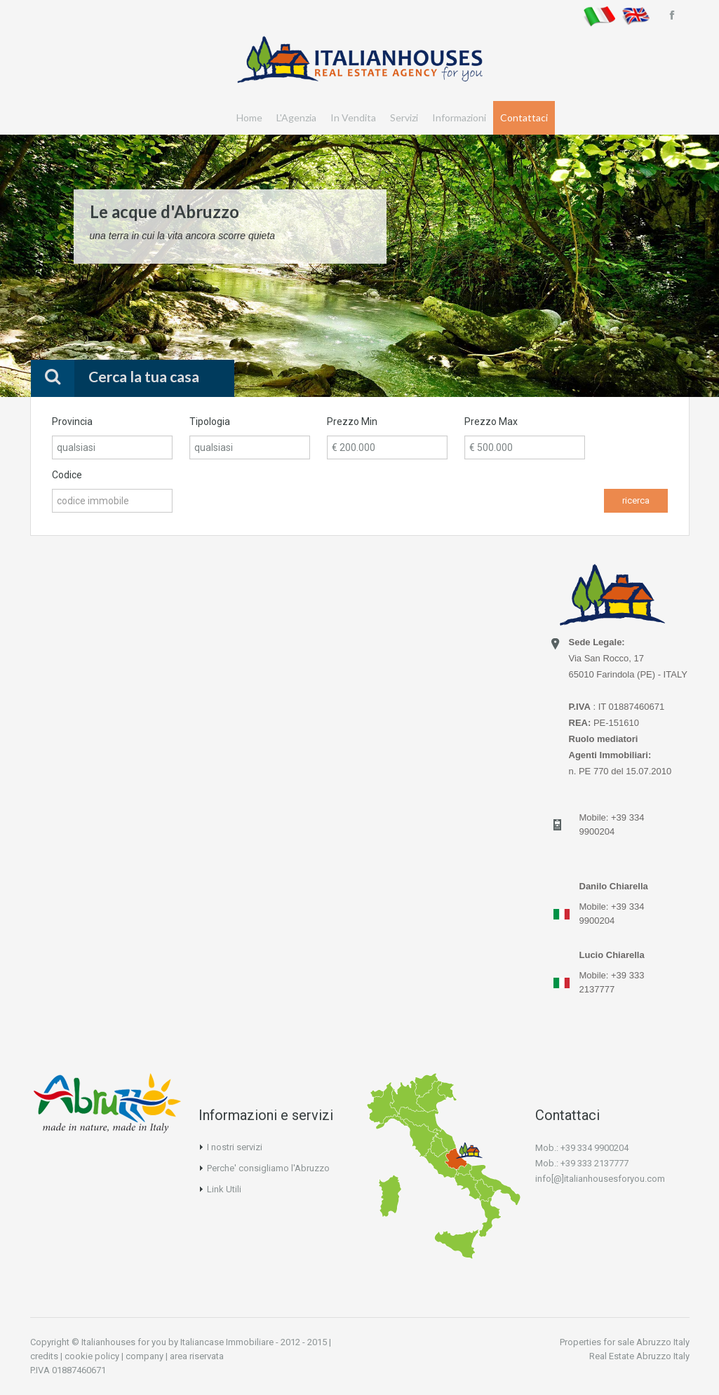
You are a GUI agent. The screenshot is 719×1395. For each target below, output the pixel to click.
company (144, 1356)
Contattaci (524, 117)
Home (249, 117)
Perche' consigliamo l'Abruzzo (268, 1168)
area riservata (197, 1356)
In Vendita (353, 117)
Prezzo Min (352, 421)
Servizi (404, 117)
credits (44, 1356)
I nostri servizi (234, 1147)
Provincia (72, 421)
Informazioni (459, 117)
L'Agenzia (296, 117)
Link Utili (224, 1189)
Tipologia (209, 421)
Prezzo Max (491, 421)
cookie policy (92, 1356)
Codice (67, 474)
